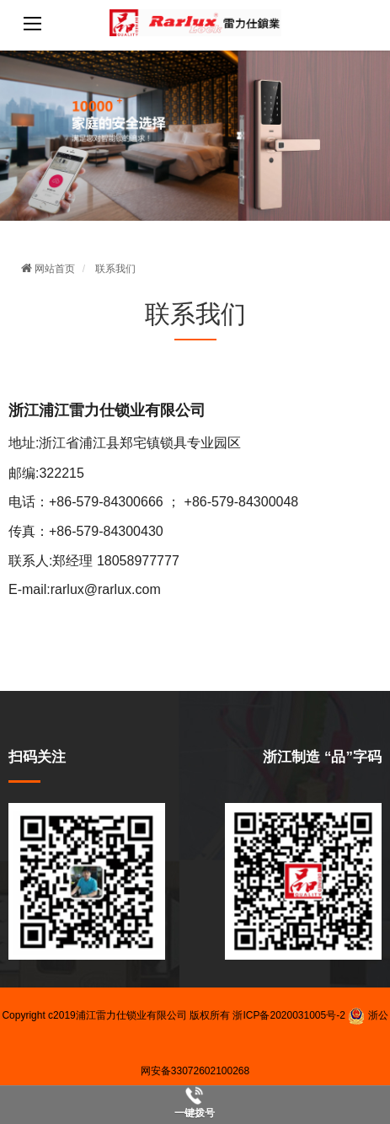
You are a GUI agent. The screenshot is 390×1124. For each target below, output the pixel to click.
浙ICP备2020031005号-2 (288, 1015)
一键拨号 (194, 1113)
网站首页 (48, 269)
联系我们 (115, 269)
